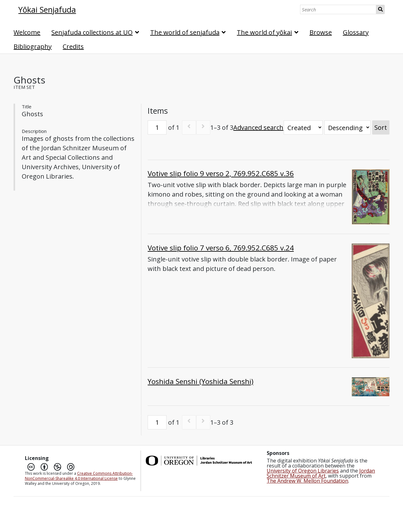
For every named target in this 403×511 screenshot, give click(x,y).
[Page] (157, 127)
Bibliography (33, 46)
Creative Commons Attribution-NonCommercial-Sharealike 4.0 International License (79, 476)
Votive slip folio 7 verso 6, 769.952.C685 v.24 (221, 248)
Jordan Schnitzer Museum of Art (321, 473)
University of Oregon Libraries (303, 470)
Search (380, 9)
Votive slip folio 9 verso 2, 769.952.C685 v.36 (221, 173)
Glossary (356, 32)
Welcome (27, 32)
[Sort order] (347, 127)
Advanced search (258, 127)
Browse (320, 32)
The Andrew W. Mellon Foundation (307, 480)
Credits (73, 46)
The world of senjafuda (184, 32)
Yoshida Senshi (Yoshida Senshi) (200, 381)
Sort (380, 127)
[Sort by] (303, 127)
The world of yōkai (264, 32)
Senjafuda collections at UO (92, 32)
